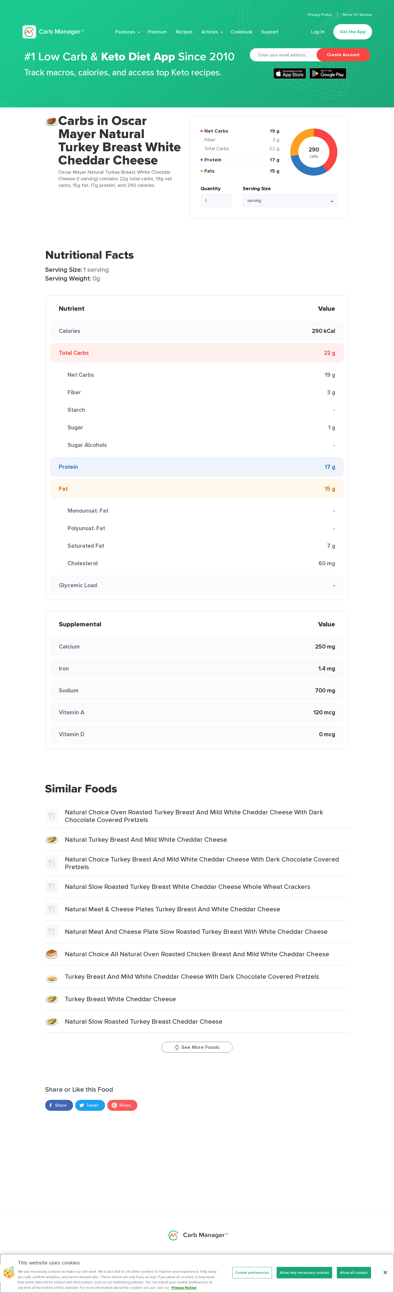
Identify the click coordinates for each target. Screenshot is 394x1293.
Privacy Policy (320, 14)
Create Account (343, 55)
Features (125, 31)
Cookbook (242, 31)
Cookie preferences (252, 1277)
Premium (157, 31)
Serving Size (257, 188)
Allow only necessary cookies (304, 1277)
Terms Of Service (357, 14)
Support (270, 31)
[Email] (283, 54)
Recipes (184, 31)
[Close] (385, 1277)
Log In (318, 31)
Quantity (211, 188)
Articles (209, 31)
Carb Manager (53, 32)
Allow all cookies (354, 1277)
